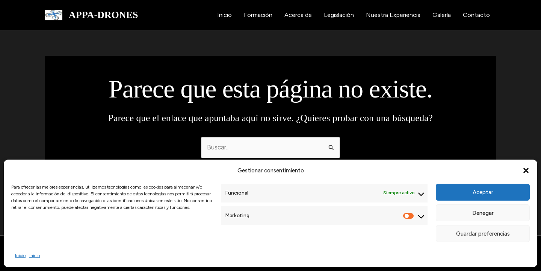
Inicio (20, 255)
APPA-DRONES (103, 14)
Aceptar (483, 192)
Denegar (483, 213)
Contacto (476, 14)
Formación (258, 14)
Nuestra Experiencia (393, 14)
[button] (526, 170)
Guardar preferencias (483, 233)
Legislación (339, 14)
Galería (441, 14)
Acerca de (298, 14)
